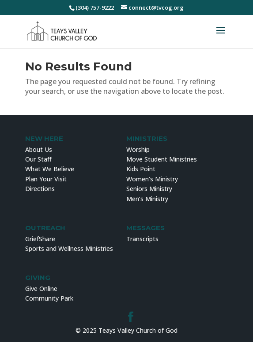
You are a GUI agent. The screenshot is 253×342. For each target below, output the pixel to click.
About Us (38, 149)
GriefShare (40, 239)
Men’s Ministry (147, 199)
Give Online (41, 288)
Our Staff (38, 159)
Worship (138, 149)
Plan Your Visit (46, 179)
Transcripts (142, 239)
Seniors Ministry (149, 188)
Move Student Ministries (161, 159)
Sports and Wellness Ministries (69, 248)
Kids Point (140, 169)
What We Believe (49, 169)
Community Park (49, 298)
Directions (40, 188)
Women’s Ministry (152, 179)
